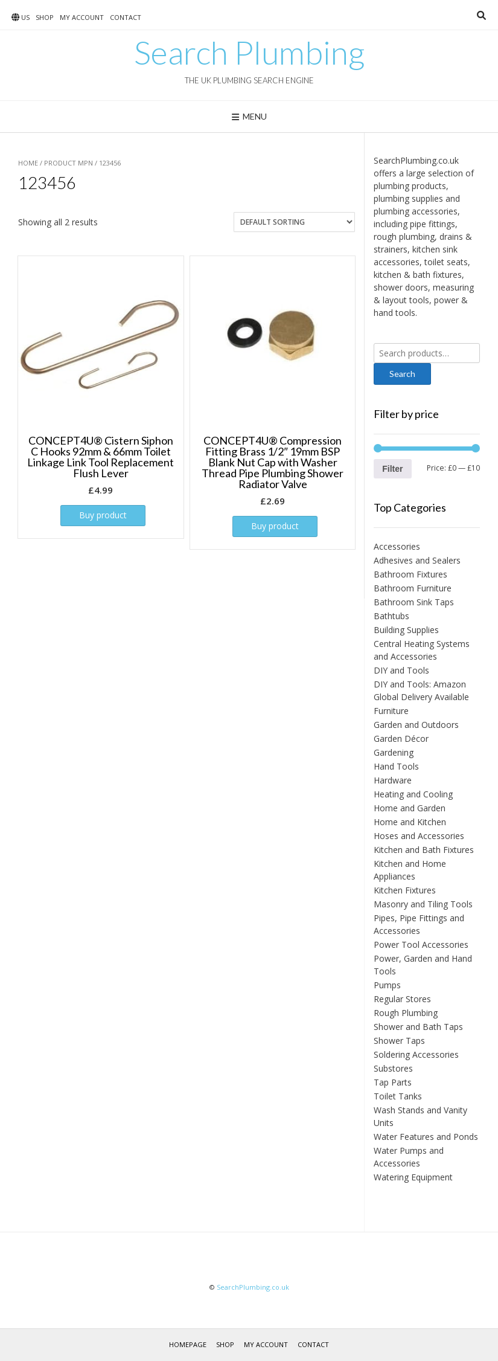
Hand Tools (396, 766)
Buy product (103, 515)
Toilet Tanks (398, 1096)
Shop (45, 17)
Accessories (397, 546)
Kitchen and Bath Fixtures (424, 849)
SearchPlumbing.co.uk (253, 1287)
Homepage (187, 1344)
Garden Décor (401, 738)
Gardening (393, 752)
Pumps (387, 985)
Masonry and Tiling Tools (423, 904)
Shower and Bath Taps (418, 1026)
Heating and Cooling (413, 794)
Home (28, 162)
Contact (125, 17)
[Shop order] (294, 222)
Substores (393, 1068)
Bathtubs (391, 616)
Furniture (391, 710)
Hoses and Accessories (419, 835)
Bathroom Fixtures (410, 574)
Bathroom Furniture (413, 588)
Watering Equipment (413, 1177)
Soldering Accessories (416, 1054)
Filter (392, 469)
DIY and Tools (401, 670)
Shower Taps (399, 1040)
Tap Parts (393, 1082)
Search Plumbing (249, 52)
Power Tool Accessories (421, 944)
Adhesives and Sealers (417, 560)
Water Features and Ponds (426, 1136)
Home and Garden (409, 808)
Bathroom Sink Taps (414, 602)
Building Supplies (406, 629)
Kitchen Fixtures (405, 890)
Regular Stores (402, 999)
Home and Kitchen (410, 822)
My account (82, 17)
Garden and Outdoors (416, 724)
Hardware (393, 780)
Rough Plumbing (406, 1012)
